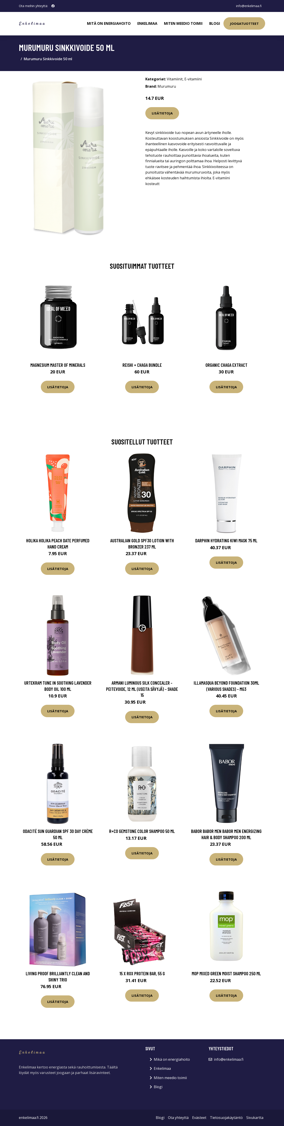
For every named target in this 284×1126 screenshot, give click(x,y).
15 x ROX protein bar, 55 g (142, 973)
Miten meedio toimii (183, 23)
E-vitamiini (193, 79)
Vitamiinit (175, 79)
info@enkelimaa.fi (249, 6)
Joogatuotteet (244, 23)
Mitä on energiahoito (109, 23)
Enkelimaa (147, 23)
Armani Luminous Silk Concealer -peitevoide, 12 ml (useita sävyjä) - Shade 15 (142, 689)
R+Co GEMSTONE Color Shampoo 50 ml (142, 831)
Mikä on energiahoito (172, 1059)
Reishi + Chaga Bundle (142, 365)
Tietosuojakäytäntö (226, 1117)
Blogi (214, 23)
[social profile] (53, 6)
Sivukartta (254, 1117)
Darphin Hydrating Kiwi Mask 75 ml (226, 540)
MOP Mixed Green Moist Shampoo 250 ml (226, 973)
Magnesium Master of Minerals (57, 365)
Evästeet (199, 1117)
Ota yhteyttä (178, 1117)
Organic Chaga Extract (226, 365)
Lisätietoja (162, 113)
